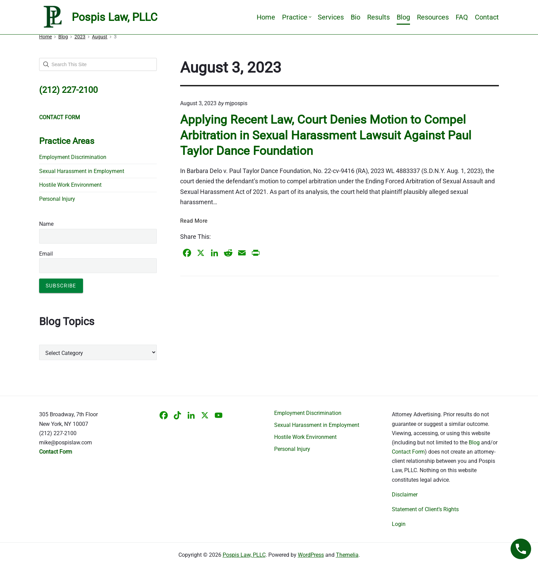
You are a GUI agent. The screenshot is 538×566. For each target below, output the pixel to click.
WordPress (311, 555)
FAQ (462, 17)
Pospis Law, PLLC (244, 555)
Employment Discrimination (72, 157)
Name (46, 224)
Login (399, 524)
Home (266, 17)
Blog (403, 17)
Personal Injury (57, 199)
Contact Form (408, 451)
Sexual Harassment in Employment (81, 171)
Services (331, 17)
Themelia (347, 555)
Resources (433, 17)
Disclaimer (405, 494)
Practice (296, 17)
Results (378, 17)
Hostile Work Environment (70, 185)
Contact (487, 17)
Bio (355, 17)
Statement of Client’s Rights (425, 509)
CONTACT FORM (59, 117)
